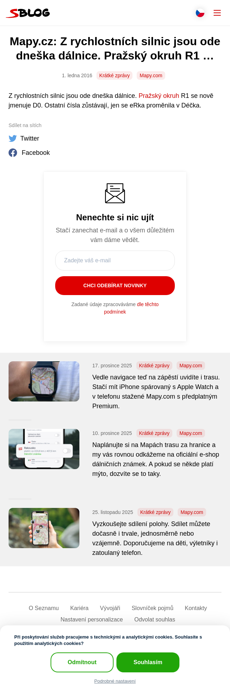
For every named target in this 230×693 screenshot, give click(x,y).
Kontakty (196, 608)
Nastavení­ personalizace (92, 619)
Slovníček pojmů (152, 608)
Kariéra (79, 608)
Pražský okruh (158, 95)
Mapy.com (151, 75)
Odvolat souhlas (154, 619)
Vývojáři (110, 608)
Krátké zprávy (114, 75)
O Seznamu (44, 608)
